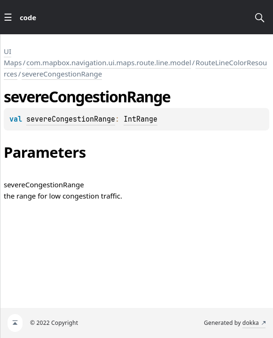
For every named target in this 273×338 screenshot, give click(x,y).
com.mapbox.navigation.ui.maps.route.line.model (108, 62)
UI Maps (13, 56)
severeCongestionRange (62, 73)
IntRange (140, 119)
